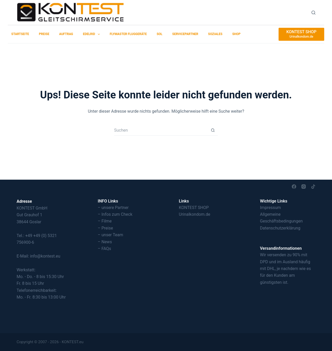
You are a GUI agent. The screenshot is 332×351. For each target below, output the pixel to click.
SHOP (236, 34)
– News (105, 241)
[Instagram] (303, 186)
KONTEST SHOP (194, 207)
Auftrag (66, 34)
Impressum (270, 207)
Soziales (215, 34)
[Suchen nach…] (161, 130)
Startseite (20, 34)
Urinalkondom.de (194, 214)
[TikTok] (313, 186)
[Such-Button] (213, 130)
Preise (44, 34)
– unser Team (110, 234)
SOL (159, 34)
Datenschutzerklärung (280, 228)
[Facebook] (294, 186)
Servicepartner (185, 34)
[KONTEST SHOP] (301, 34)
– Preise (105, 228)
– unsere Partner (113, 207)
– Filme (105, 221)
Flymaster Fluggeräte (128, 34)
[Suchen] (313, 13)
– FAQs (104, 248)
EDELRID (92, 34)
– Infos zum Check (115, 214)
